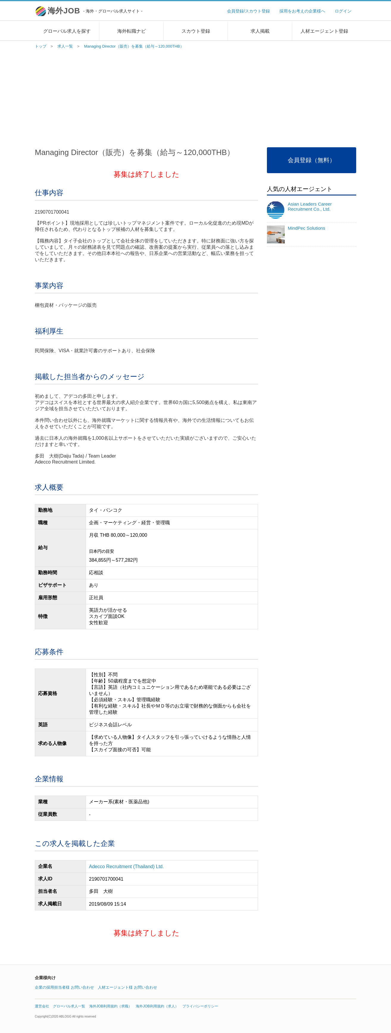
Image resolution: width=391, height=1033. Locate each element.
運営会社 (42, 1006)
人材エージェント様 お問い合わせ (127, 987)
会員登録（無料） (311, 160)
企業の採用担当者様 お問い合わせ (64, 987)
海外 (95, 10)
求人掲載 (260, 31)
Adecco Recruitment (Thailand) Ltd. (126, 866)
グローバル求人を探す (67, 31)
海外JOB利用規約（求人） (157, 1006)
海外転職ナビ (131, 31)
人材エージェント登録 (324, 31)
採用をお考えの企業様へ (302, 11)
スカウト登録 (196, 31)
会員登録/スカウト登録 (248, 11)
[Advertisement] (195, 96)
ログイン (343, 11)
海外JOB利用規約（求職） (110, 1006)
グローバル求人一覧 (69, 1006)
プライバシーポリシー (200, 1006)
